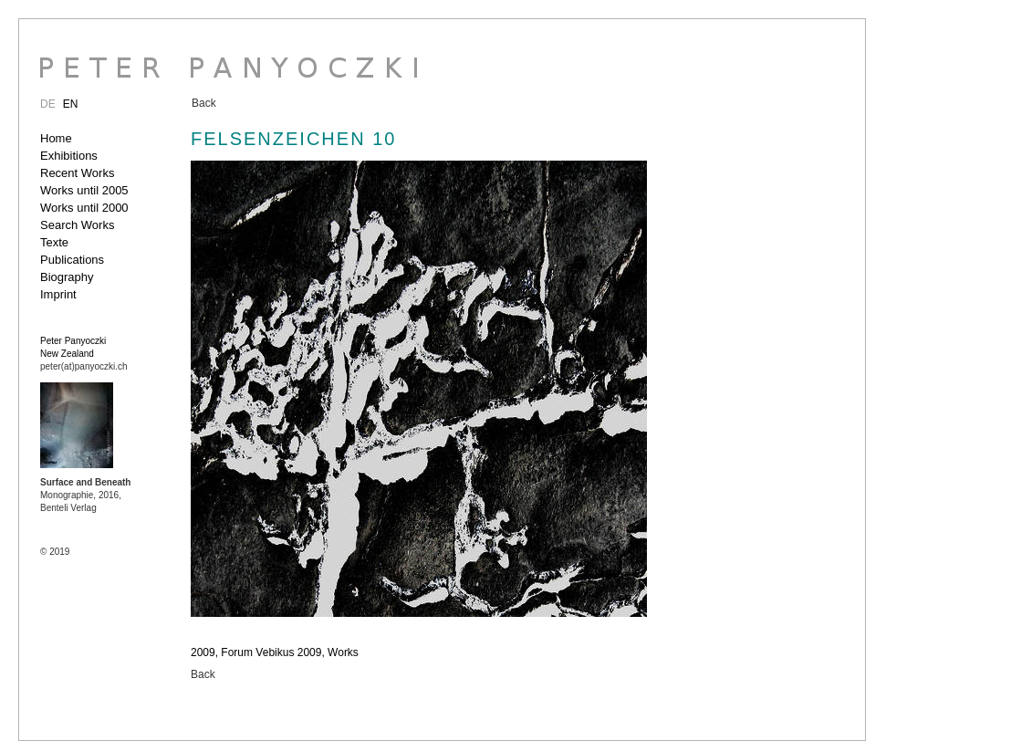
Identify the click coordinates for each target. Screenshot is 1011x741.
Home (56, 138)
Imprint (58, 294)
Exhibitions (69, 155)
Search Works (77, 225)
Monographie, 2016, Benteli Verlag (85, 495)
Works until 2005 (84, 190)
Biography (67, 277)
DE (48, 104)
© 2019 (54, 552)
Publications (72, 259)
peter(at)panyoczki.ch (84, 366)
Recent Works (77, 173)
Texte (54, 242)
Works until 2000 (84, 207)
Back (204, 103)
